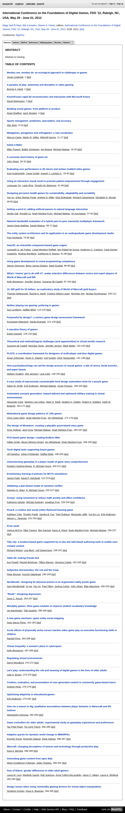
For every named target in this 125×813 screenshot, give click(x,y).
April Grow (27, 430)
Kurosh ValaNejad (31, 574)
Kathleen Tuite (14, 514)
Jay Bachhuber (14, 610)
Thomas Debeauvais (17, 293)
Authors (16, 43)
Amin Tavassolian (66, 358)
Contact (16, 809)
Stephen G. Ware (16, 490)
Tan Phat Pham (15, 727)
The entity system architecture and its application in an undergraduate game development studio (60, 233)
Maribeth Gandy (31, 775)
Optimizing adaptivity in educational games (31, 694)
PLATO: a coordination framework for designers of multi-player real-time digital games (54, 353)
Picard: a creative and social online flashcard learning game (40, 510)
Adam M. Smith (15, 386)
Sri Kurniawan (78, 213)
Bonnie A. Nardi (15, 89)
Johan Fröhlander (30, 454)
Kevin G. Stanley (34, 358)
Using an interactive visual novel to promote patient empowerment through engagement (55, 181)
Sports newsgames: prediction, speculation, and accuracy (39, 121)
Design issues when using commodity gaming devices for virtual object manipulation (54, 786)
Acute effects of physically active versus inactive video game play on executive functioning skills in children (62, 632)
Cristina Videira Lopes (58, 293)
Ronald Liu (25, 213)
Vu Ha (29, 586)
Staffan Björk (29, 309)
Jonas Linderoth (15, 77)
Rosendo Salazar (32, 739)
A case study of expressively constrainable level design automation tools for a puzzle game (57, 381)
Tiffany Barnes (46, 562)
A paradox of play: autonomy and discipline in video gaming (40, 84)
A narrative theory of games (22, 329)
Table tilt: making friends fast (23, 558)
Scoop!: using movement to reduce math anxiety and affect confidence (46, 498)
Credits (27, 809)
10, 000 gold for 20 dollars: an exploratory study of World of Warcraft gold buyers (51, 289)
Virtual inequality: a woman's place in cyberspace (34, 646)
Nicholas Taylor (36, 346)
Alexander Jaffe (79, 514)
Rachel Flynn (13, 638)
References (33, 43)
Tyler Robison (63, 514)
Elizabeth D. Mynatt (106, 197)
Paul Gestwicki (14, 237)
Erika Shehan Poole (26, 197)
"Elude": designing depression (24, 594)
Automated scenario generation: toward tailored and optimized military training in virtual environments (56, 395)
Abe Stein (12, 125)
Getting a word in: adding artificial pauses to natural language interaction (47, 209)
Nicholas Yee (77, 293)
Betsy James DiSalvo (37, 265)
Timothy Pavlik (30, 514)
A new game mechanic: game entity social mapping (35, 618)
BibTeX (24, 43)
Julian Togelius (44, 763)
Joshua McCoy (14, 530)
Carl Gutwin (50, 358)
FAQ (71, 809)
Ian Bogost (46, 149)
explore (19, 4)
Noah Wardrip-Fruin (42, 213)
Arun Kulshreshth (16, 173)
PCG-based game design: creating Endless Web (33, 437)
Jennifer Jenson (33, 281)
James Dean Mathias (18, 225)
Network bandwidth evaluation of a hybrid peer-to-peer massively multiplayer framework (55, 221)
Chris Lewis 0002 (16, 418)
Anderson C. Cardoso (91, 249)
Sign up (120, 4)
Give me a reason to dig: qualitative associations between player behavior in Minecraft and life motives (59, 708)
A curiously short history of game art (27, 157)
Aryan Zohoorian (15, 358)
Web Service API (50, 809)
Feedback (82, 809)
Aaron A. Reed (59, 530)
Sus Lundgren (14, 309)
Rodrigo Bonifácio (27, 253)
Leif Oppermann (43, 550)
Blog (64, 809)
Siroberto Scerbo (15, 791)
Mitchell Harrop (48, 137)
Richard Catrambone (83, 197)
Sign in (112, 4)
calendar (30, 4)
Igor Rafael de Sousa (68, 249)
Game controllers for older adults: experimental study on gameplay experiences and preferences (60, 722)
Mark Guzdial (56, 265)
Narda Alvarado (38, 321)
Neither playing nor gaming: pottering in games (33, 305)
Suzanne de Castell (52, 281)
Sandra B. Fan (46, 514)
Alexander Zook (15, 402)
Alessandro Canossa (17, 715)
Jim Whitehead (55, 418)
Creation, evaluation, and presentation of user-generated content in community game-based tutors (61, 682)
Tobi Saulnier (30, 610)
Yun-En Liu (94, 514)
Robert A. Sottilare (91, 402)
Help (36, 809)
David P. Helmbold (30, 478)
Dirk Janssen (31, 374)
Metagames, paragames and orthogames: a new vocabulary (40, 133)
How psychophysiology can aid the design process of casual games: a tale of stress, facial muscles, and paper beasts (62, 367)
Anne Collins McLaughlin (68, 775)
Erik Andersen (31, 386)
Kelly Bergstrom (15, 281)
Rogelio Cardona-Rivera (19, 466)
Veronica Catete (63, 562)
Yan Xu (10, 197)
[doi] (82, 29)
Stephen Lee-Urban (34, 402)
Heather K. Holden (71, 402)
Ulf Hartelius (13, 454)
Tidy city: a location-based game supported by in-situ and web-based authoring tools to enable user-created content (62, 544)
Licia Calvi (45, 374)
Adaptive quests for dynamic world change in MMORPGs (38, 734)
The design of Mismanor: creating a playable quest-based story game (45, 425)
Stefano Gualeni (15, 374)
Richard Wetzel (14, 550)
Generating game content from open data (29, 758)
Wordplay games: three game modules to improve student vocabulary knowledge (52, 606)
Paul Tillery (47, 586)
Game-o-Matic (14, 145)
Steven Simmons (15, 265)
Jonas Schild (32, 173)
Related (66, 43)
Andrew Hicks (14, 686)
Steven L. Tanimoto (17, 518)
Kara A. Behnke (15, 751)
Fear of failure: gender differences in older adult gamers (38, 770)
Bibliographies (46, 43)
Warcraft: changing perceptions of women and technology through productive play (52, 746)
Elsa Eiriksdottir (63, 197)
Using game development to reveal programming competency (41, 261)
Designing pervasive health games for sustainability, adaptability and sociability (51, 193)
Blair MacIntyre (92, 586)
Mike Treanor (13, 149)
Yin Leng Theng (32, 727)
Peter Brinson (14, 574)
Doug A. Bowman (34, 791)
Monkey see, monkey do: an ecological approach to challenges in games (47, 72)
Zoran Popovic (64, 386)
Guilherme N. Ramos (49, 253)
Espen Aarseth (14, 334)
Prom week (13, 526)
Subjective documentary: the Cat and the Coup (33, 570)
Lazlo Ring (27, 185)
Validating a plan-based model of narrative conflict (34, 486)
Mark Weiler (69, 346)
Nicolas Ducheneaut (96, 293)
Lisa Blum (29, 550)
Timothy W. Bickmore (45, 185)
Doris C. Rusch (14, 598)
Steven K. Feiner (46, 25)
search (40, 4)
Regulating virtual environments (24, 658)
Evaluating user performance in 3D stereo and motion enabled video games (48, 169)
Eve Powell (12, 562)
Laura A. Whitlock (109, 775)
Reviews (57, 43)
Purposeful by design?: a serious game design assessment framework (46, 317)
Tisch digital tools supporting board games (30, 449)
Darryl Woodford (15, 662)
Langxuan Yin (14, 185)
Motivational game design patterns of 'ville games (34, 413)
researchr (7, 4)
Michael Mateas (61, 149)
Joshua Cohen (62, 586)
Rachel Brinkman (29, 562)
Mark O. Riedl (53, 402)
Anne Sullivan (14, 430)
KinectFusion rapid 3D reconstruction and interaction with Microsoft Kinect (48, 97)
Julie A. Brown (14, 674)
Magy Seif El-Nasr (12, 25)
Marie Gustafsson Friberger (21, 763)
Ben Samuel (44, 530)
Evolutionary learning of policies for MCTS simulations (37, 474)
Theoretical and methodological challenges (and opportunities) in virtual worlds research (56, 341)
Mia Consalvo (29, 25)
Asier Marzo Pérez (16, 622)
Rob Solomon (47, 775)
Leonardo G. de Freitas (19, 249)
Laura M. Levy (14, 775)
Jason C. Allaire (91, 775)
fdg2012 (20, 35)
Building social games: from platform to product (33, 109)
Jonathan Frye (52, 502)
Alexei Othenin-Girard (32, 442)
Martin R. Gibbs (31, 137)
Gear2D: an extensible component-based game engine (37, 245)
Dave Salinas (49, 739)
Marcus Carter (14, 137)
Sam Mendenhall (15, 586)
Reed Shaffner (14, 113)
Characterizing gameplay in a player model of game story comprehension (47, 462)
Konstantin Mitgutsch (17, 321)
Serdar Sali (12, 213)
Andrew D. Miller (45, 197)
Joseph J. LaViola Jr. (51, 173)
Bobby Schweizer (30, 149)
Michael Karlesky (35, 502)
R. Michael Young (42, 466)
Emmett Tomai (14, 739)
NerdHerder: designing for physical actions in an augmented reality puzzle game (51, 582)
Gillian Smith (13, 442)
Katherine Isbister (16, 502)
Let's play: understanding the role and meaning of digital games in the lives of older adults (57, 670)
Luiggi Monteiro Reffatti (44, 249)
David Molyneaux (16, 101)
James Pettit (13, 478)
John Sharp (13, 161)
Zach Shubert (30, 113)
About (7, 809)
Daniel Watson (37, 225)
